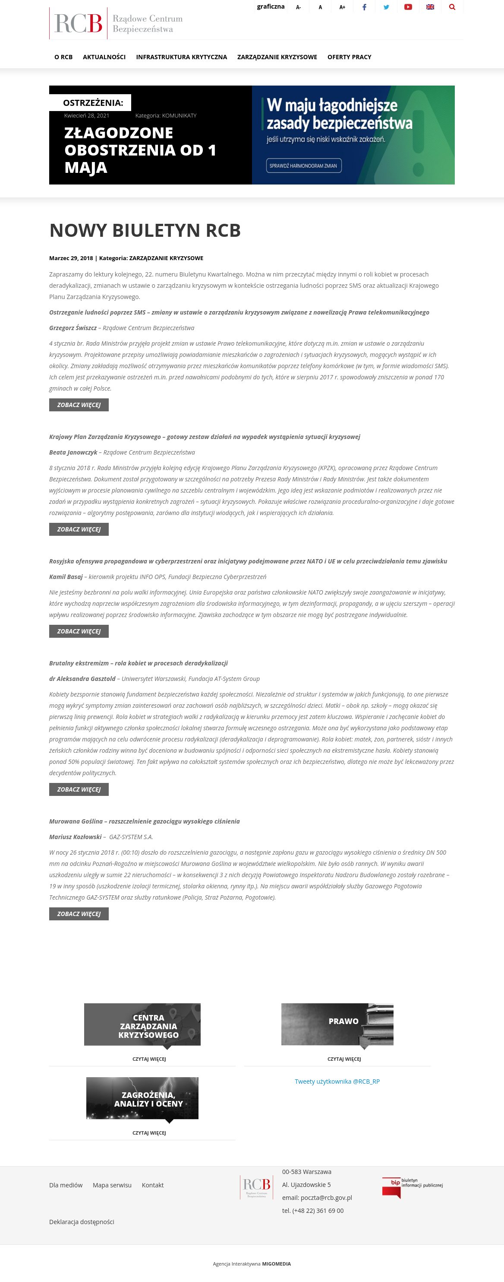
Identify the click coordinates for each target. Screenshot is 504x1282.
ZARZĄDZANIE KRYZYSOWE (166, 258)
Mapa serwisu (112, 1185)
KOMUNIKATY (179, 115)
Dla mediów (65, 1185)
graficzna (271, 6)
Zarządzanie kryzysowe (277, 57)
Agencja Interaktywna (237, 1263)
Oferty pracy (350, 57)
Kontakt (153, 1185)
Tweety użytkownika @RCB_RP (337, 1081)
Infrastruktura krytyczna (181, 57)
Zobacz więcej (79, 405)
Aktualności (104, 57)
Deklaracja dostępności (81, 1222)
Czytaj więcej (149, 1059)
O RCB (63, 57)
